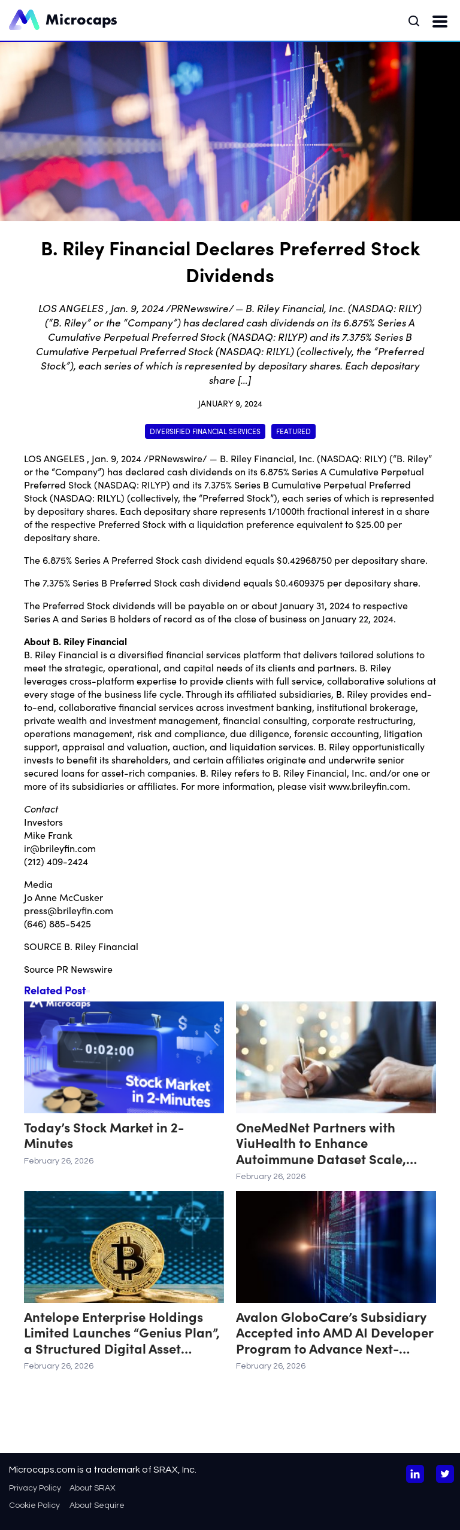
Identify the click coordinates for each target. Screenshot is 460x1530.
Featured (293, 431)
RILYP (154, 484)
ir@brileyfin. (50, 847)
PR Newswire (84, 968)
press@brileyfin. (59, 910)
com (86, 847)
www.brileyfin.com (368, 785)
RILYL (109, 497)
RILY (373, 458)
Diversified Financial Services (205, 431)
